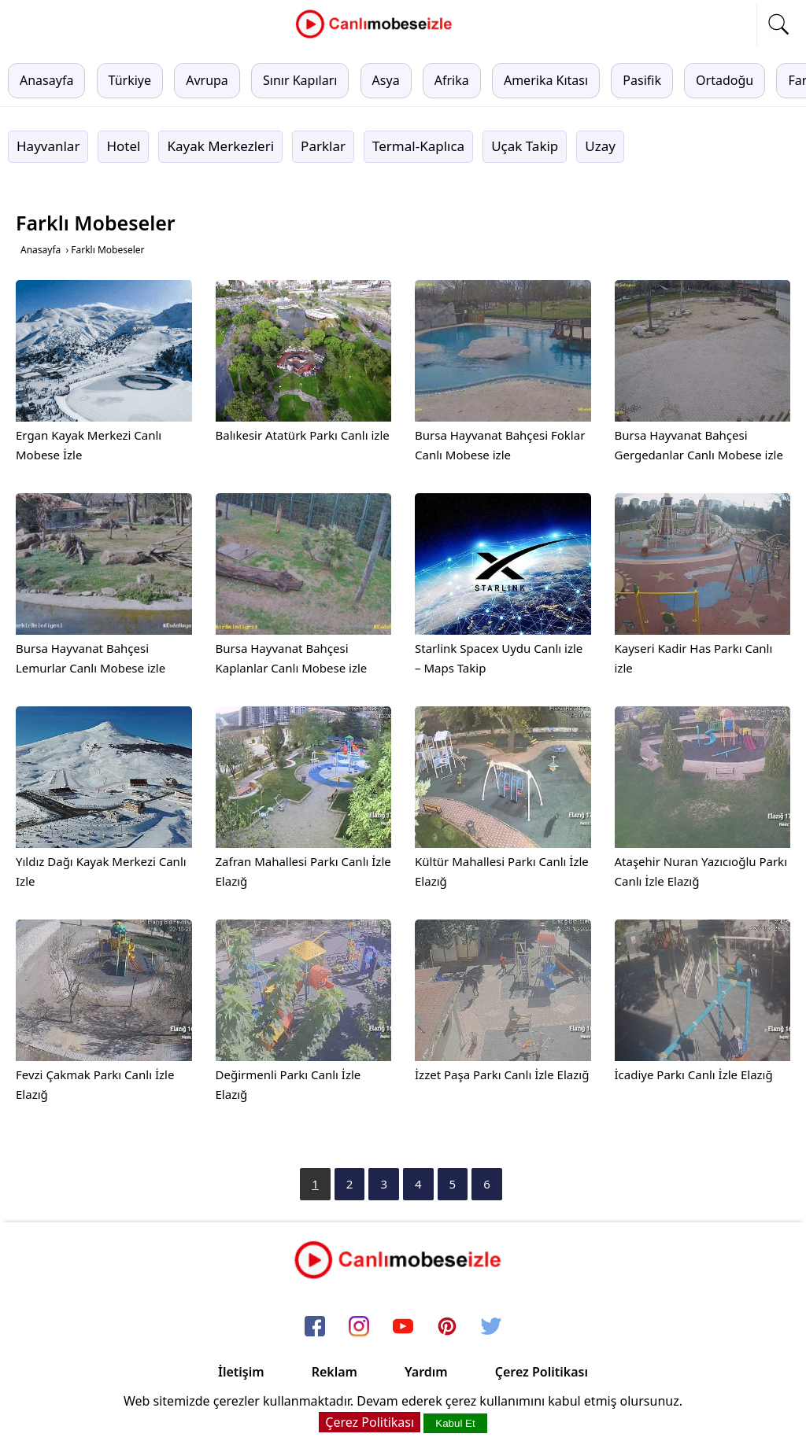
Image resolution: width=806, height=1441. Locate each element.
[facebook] (315, 1327)
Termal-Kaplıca (418, 146)
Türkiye (130, 80)
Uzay (600, 146)
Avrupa (207, 80)
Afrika (451, 80)
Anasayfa (46, 80)
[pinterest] (447, 1327)
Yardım (426, 1371)
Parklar (323, 146)
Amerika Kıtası (546, 80)
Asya (386, 80)
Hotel (123, 146)
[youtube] (403, 1327)
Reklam (334, 1371)
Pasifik (642, 80)
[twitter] (491, 1327)
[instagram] (359, 1327)
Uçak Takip (524, 146)
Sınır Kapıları (300, 80)
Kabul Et (455, 1423)
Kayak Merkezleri (220, 146)
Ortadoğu (724, 80)
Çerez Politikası (541, 1371)
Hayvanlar (48, 146)
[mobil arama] (778, 24)
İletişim (241, 1371)
